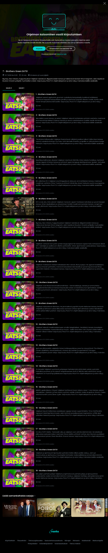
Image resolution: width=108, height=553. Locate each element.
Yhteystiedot (32, 544)
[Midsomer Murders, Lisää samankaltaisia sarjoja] (19, 507)
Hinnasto (76, 541)
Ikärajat (68, 541)
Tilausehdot (21, 541)
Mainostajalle (98, 541)
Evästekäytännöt (46, 544)
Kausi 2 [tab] (9, 88)
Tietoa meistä (75, 544)
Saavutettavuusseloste (54, 541)
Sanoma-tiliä (61, 54)
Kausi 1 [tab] (21, 88)
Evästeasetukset (61, 544)
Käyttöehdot (10, 541)
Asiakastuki (86, 541)
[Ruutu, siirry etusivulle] (54, 531)
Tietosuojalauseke (35, 541)
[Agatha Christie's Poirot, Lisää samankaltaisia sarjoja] (53, 507)
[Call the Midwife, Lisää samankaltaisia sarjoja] (88, 507)
